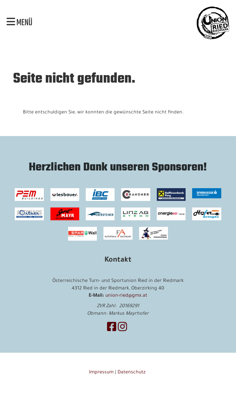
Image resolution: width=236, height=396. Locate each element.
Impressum (101, 372)
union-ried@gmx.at (126, 296)
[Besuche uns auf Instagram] (122, 329)
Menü (19, 23)
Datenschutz (132, 372)
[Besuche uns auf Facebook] (111, 329)
